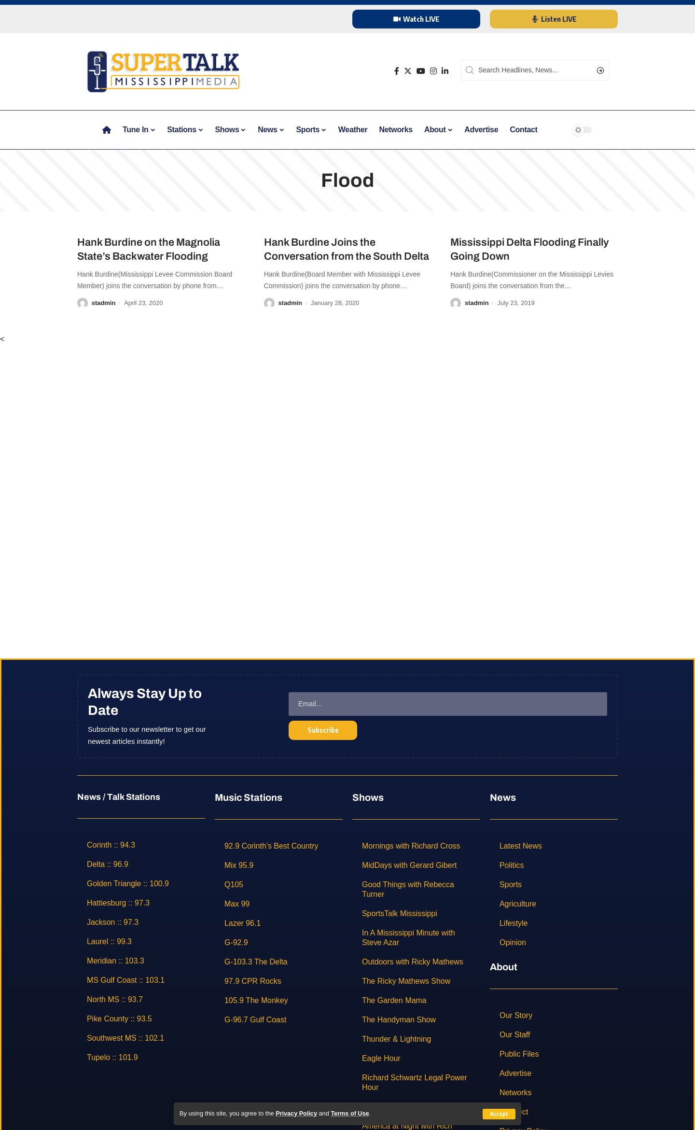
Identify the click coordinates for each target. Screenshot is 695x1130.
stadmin (104, 303)
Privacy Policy (297, 1113)
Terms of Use (350, 1113)
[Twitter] (408, 71)
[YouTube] (421, 71)
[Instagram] (433, 71)
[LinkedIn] (445, 71)
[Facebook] (397, 71)
